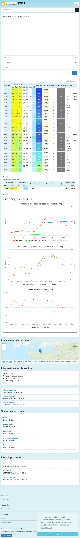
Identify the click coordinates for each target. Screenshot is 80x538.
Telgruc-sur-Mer (40, 479)
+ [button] (4, 345)
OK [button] (58, 534)
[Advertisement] (40, 36)
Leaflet (3, 361)
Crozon (40, 465)
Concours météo (5, 509)
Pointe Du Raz (40, 426)
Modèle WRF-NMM (6, 500)
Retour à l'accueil (13, 3)
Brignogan (40, 446)
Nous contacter (6, 535)
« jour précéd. (7, 81)
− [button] (4, 348)
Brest (40, 419)
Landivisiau (40, 432)
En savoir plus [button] (46, 528)
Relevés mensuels (40, 398)
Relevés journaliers (40, 391)
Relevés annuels (40, 404)
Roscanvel (40, 472)
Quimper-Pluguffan (40, 439)
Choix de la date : (72, 54)
